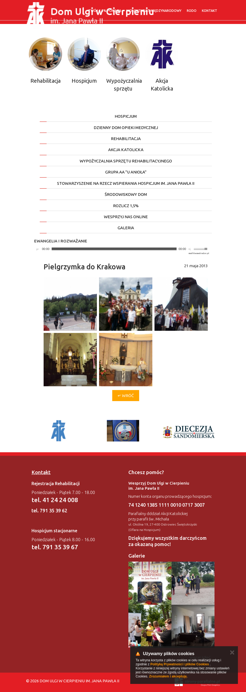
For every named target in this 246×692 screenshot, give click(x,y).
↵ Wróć (126, 395)
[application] (121, 249)
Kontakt (209, 10)
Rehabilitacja (45, 81)
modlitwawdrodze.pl (198, 253)
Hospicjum (84, 81)
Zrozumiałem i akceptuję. (168, 676)
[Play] (38, 249)
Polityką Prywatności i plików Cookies (179, 664)
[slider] (114, 249)
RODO (191, 10)
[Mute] (190, 249)
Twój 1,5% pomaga (104, 10)
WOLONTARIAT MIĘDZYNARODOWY (153, 10)
